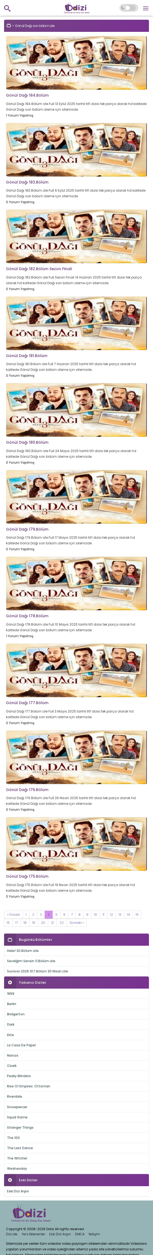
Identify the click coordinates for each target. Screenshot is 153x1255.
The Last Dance (20, 1148)
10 (95, 914)
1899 (10, 993)
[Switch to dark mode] (128, 8)
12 (111, 914)
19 (33, 922)
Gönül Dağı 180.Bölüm (27, 442)
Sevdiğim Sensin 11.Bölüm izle (31, 961)
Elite (10, 1035)
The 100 (13, 1137)
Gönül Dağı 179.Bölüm (27, 529)
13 (120, 914)
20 (43, 922)
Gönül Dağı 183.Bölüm (27, 182)
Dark (10, 1024)
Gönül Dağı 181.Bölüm (26, 355)
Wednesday (17, 1168)
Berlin (11, 1004)
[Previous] (13, 915)
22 (61, 922)
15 (137, 914)
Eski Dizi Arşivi (18, 1191)
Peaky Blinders (19, 1076)
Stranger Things (20, 1127)
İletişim (94, 1234)
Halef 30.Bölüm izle (23, 950)
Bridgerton (16, 1014)
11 (103, 914)
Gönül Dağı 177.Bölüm (27, 702)
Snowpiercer (17, 1107)
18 (25, 922)
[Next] (76, 923)
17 (16, 922)
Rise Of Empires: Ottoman (28, 1086)
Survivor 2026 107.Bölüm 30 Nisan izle (37, 971)
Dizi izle (12, 1234)
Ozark (11, 1065)
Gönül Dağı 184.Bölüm (27, 95)
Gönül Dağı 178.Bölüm (27, 616)
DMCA (80, 1234)
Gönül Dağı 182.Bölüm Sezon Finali (39, 269)
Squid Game (17, 1117)
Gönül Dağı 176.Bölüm (27, 789)
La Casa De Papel (21, 1045)
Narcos (12, 1055)
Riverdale (14, 1096)
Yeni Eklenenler (33, 1234)
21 (52, 922)
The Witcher (17, 1158)
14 (128, 914)
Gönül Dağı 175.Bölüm (27, 876)
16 (8, 922)
